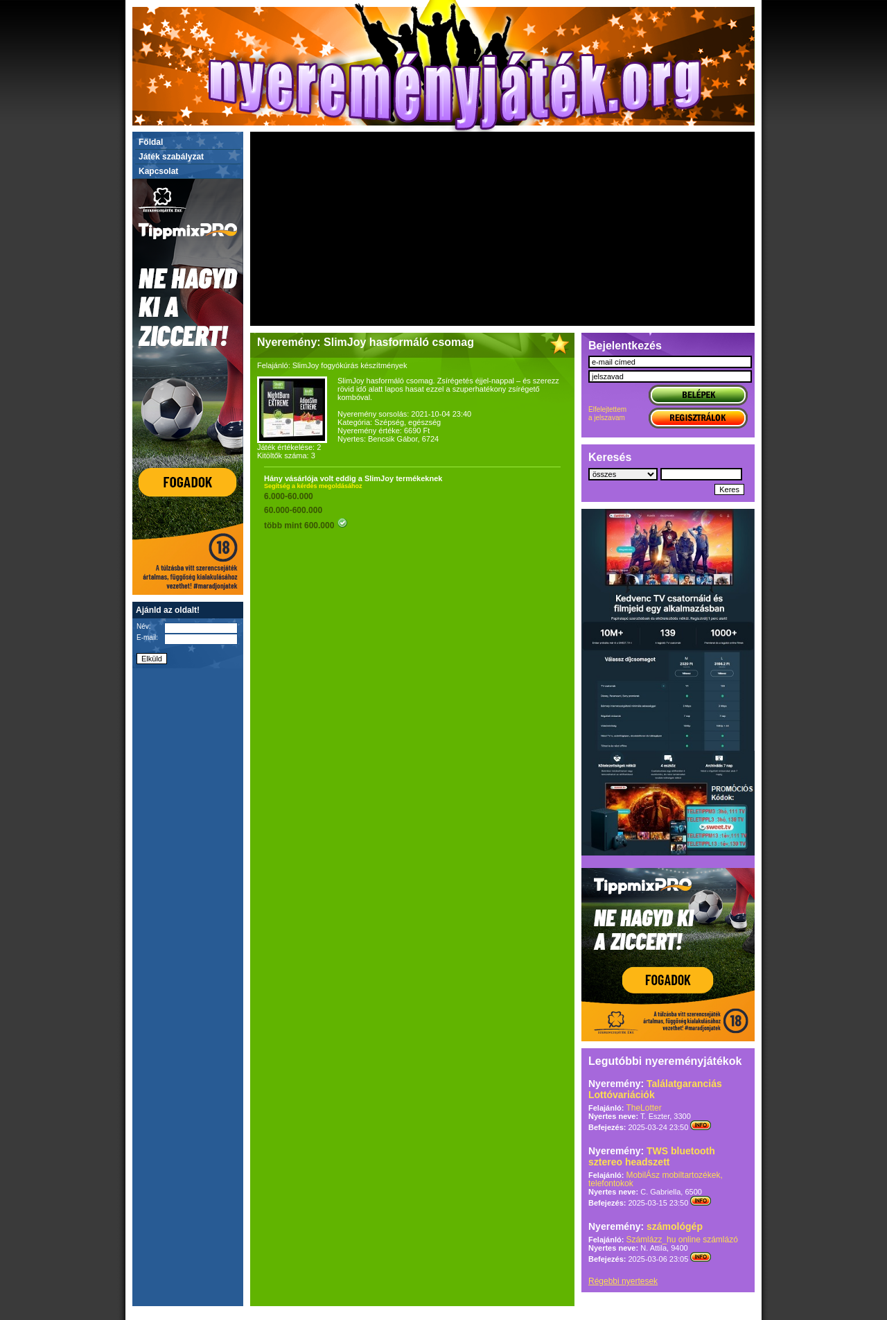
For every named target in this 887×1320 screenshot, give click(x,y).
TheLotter (643, 1108)
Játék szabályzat (171, 157)
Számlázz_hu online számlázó (681, 1239)
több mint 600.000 (306, 525)
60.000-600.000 (293, 510)
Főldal (151, 142)
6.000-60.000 (288, 496)
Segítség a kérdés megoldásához (313, 486)
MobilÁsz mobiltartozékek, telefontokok (655, 1179)
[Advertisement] (502, 229)
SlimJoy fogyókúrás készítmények (349, 365)
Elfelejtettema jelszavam (607, 414)
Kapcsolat (158, 171)
